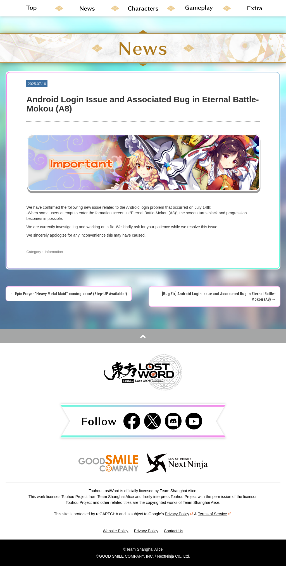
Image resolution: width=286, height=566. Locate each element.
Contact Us (173, 531)
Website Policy (115, 531)
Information (54, 252)
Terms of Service (214, 514)
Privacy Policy (179, 514)
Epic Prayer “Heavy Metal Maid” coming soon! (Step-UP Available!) (68, 293)
